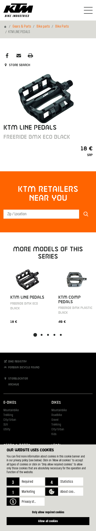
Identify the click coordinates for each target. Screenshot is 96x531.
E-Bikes (9, 402)
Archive (11, 384)
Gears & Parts (22, 26)
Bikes (56, 402)
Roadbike (56, 415)
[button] (26, 481)
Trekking (8, 415)
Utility (6, 429)
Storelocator (15, 378)
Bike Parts (62, 26)
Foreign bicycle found (21, 367)
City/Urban (9, 420)
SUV (5, 424)
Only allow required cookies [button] (48, 512)
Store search (16, 65)
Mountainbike (11, 410)
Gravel (55, 420)
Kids (53, 434)
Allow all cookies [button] (48, 521)
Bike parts (43, 26)
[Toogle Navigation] (88, 10)
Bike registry (15, 361)
